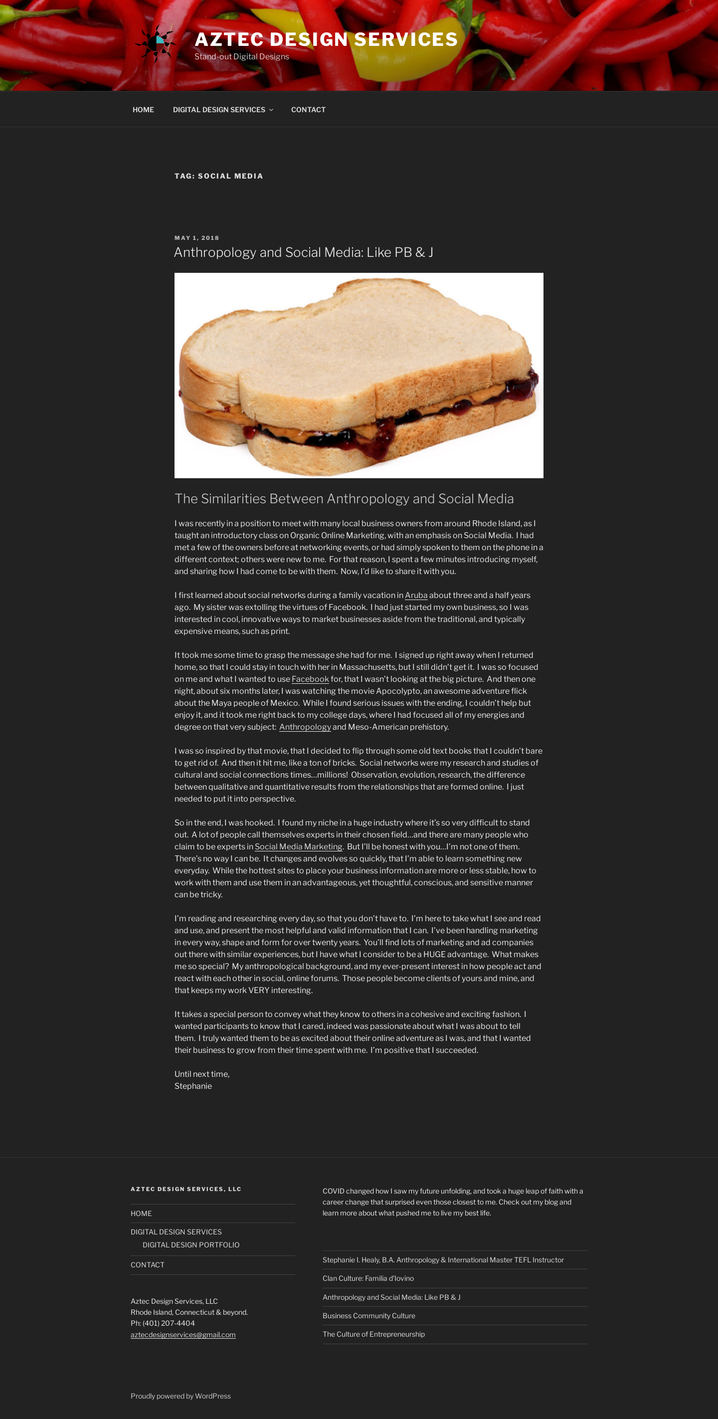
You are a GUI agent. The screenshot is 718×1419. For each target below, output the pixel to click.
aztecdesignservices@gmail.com (183, 1334)
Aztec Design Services (326, 39)
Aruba (416, 595)
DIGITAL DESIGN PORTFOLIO (191, 1244)
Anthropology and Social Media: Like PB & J (304, 252)
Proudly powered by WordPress (181, 1396)
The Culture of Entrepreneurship (374, 1334)
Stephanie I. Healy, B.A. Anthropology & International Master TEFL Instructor (443, 1259)
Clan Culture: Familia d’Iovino (368, 1278)
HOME (143, 109)
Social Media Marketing (299, 846)
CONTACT (308, 109)
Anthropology (305, 727)
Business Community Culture (369, 1315)
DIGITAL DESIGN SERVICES (224, 109)
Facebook (310, 679)
